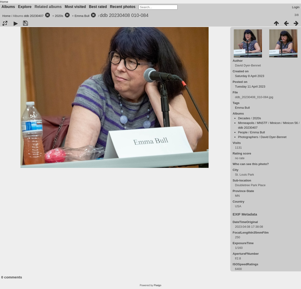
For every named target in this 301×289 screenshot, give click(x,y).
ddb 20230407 (34, 16)
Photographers (248, 137)
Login (296, 7)
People (242, 132)
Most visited (75, 7)
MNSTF (262, 123)
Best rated (98, 7)
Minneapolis (246, 123)
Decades (244, 118)
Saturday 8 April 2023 (249, 76)
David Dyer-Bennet (273, 137)
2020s (59, 16)
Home (4, 2)
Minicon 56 (290, 123)
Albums (8, 7)
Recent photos (122, 7)
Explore (25, 7)
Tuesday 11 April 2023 (250, 86)
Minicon (275, 123)
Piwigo (157, 285)
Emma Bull (82, 16)
